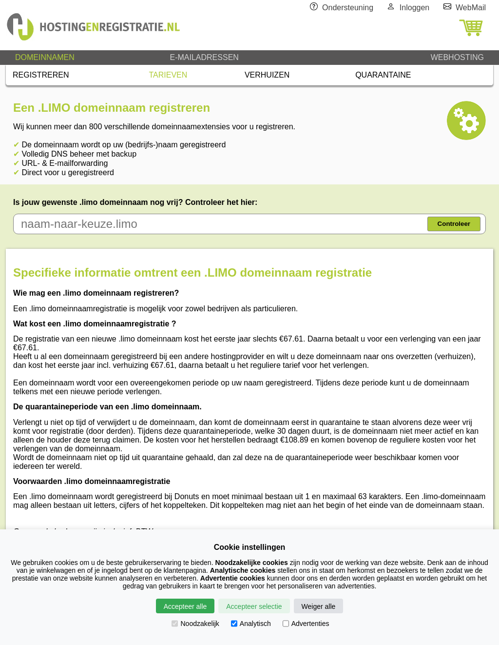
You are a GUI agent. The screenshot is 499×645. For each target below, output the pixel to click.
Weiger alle (319, 606)
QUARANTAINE (383, 75)
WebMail (471, 7)
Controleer (454, 223)
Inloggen (414, 7)
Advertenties (306, 623)
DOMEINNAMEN (45, 57)
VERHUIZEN (267, 75)
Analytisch (251, 623)
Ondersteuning (347, 7)
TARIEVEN (168, 75)
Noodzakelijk (195, 623)
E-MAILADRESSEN (204, 57)
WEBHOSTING (457, 57)
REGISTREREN (41, 75)
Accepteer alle (185, 606)
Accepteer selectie (254, 606)
